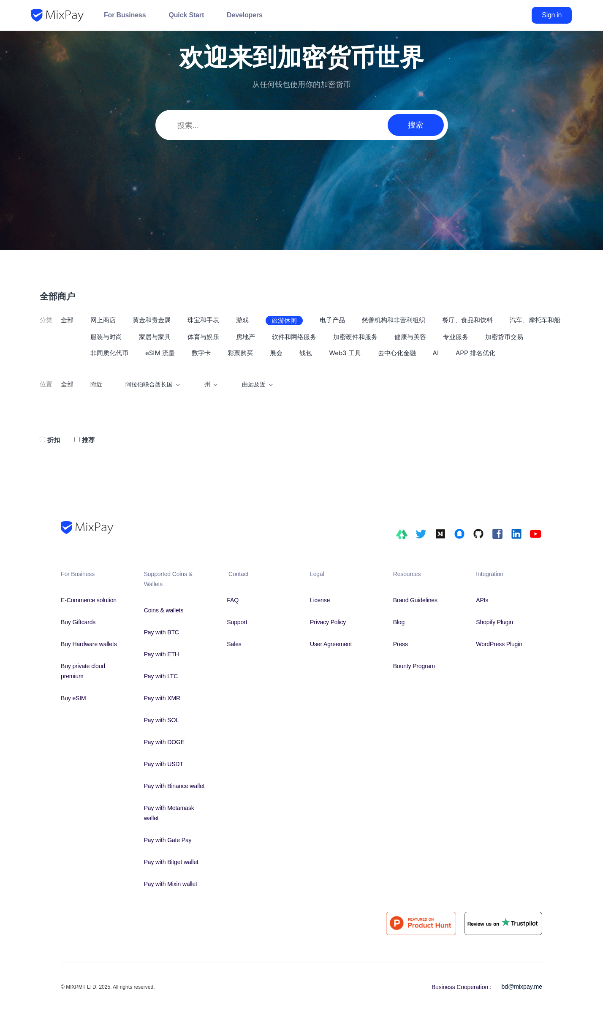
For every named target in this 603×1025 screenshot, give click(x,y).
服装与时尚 (106, 337)
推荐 (88, 440)
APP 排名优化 (475, 353)
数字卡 (201, 353)
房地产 (245, 337)
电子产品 (332, 320)
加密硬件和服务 (355, 337)
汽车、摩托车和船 (535, 320)
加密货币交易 (504, 337)
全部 (67, 320)
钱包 (305, 353)
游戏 (242, 320)
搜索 (415, 124)
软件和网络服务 (294, 337)
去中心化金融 (397, 353)
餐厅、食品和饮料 (467, 320)
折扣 (53, 440)
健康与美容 (410, 337)
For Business (125, 15)
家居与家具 (155, 337)
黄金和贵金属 (152, 320)
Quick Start (186, 15)
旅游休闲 (284, 320)
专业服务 (455, 337)
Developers (245, 15)
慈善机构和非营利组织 (393, 320)
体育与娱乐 (203, 337)
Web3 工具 (345, 353)
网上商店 (103, 320)
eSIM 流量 (160, 353)
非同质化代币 (109, 353)
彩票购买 (240, 353)
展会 (276, 353)
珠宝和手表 (203, 320)
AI (436, 353)
